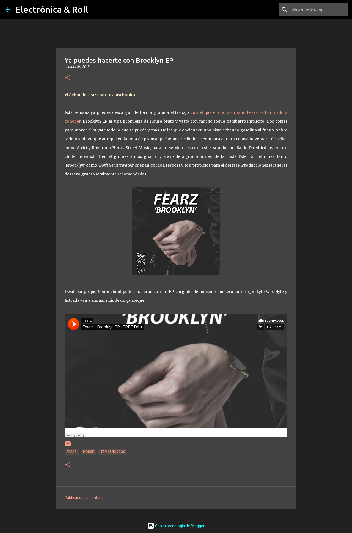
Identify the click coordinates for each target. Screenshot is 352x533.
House (88, 452)
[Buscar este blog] (319, 9)
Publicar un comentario (84, 497)
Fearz (72, 452)
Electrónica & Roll (51, 9)
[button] (68, 78)
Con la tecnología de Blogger (176, 526)
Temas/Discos (112, 452)
